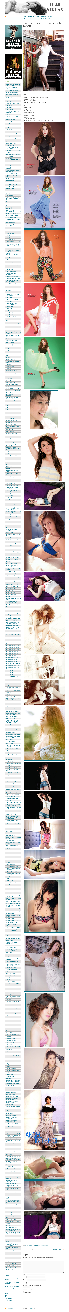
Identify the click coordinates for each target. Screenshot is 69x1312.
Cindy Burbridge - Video (11, 308)
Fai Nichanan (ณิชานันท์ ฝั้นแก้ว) (13, 340)
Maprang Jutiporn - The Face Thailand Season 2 (12, 566)
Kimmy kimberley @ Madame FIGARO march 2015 (12, 517)
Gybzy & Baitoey (9, 392)
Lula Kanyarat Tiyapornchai (12, 547)
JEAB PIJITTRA (9, 461)
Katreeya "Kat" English (11, 495)
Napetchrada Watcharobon (11, 718)
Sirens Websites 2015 (10, 1025)
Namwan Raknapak (10, 701)
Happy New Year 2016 (10, 405)
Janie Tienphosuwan (10, 451)
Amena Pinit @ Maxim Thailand (12, 103)
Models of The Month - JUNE (12, 657)
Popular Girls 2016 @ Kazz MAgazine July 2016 (12, 943)
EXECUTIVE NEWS (10, 338)
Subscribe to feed (10, 16)
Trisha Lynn (8, 1164)
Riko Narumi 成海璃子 (10, 981)
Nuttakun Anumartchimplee (11, 811)
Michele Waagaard (10, 606)
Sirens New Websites (10, 1017)
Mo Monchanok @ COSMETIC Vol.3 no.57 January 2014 (12, 628)
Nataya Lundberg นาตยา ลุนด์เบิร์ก (13, 734)
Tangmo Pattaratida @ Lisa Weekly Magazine (12, 1110)
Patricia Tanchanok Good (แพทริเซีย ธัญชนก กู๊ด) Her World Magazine (13, 1285)
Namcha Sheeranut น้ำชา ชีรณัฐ (13, 690)
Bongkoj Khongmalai (10, 222)
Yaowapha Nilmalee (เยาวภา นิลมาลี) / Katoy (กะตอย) (13, 1230)
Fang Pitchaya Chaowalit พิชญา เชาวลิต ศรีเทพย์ (13, 345)
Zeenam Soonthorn (10, 1269)
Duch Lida (8, 325)
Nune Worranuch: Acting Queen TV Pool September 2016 (13, 805)
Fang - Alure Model (10, 342)
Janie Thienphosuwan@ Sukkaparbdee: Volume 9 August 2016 (13, 448)
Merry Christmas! (9, 590)
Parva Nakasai (9, 853)
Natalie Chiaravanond (10, 727)
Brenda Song (8, 235)
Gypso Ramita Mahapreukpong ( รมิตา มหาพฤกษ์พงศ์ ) (13, 398)
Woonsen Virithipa (10, 1208)
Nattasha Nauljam (9, 743)
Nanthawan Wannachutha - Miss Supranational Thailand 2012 (13, 714)
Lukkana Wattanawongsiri (11, 545)
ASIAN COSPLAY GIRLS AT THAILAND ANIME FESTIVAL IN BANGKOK (13, 160)
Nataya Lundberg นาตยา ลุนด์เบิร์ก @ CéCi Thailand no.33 (13, 737)
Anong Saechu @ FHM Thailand (13, 133)
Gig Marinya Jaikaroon (11, 382)
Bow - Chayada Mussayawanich (13, 228)
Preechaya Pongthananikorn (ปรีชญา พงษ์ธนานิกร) (12, 955)
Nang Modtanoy (9, 706)
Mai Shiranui (8, 561)
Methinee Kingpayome (10, 592)
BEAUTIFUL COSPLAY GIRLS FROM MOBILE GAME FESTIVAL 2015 (13, 198)
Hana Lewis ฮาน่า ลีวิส (10, 401)
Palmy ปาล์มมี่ (9, 831)
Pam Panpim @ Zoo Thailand (12, 833)
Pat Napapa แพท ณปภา (11, 855)
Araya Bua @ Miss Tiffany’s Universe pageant (12, 148)
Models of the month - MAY (11, 661)
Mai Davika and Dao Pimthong (12, 557)
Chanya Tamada (9, 269)
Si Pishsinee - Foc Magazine (12, 1013)
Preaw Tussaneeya (10, 952)
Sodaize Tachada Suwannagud (12, 1034)
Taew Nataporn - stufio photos (12, 1083)
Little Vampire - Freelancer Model (13, 539)
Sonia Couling (9, 1036)
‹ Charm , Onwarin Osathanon (29, 18)
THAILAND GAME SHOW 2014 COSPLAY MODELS (13, 1136)
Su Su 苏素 (8, 1051)
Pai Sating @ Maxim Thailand (12, 823)
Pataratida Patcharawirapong (12, 857)
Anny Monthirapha (10, 131)
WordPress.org (8, 1300)
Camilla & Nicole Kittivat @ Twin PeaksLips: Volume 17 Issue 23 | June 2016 (13, 246)
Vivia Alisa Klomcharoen (11, 1183)
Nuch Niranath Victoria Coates (12, 796)
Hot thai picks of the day (11, 411)
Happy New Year (9, 402)
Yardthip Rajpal (9, 1235)
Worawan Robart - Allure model (12, 1221)
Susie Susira (8, 1072)
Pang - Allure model (10, 840)
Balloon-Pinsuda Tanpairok (11, 186)
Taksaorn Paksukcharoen (11, 1092)
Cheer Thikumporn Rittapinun (35, 1245)
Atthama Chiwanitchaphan (11, 173)
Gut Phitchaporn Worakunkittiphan (13, 390)
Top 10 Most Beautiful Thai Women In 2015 (11, 1162)
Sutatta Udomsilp (9, 1074)
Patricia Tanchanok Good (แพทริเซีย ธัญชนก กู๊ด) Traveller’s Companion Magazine (13, 1278)
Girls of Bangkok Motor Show (12, 384)
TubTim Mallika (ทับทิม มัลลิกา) (12, 1168)
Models (31, 28)
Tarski (37, 1308)
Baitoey (7, 182)
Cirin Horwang (9, 310)
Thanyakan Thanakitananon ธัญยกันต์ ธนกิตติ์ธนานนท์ (13, 1141)
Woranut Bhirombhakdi (11, 1219)
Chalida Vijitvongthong (10, 259)
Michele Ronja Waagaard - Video (13, 604)
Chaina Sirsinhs (9, 257)
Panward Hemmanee (10, 851)
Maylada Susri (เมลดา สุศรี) (12, 586)
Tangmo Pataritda (9, 1104)
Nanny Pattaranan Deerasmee (12, 711)
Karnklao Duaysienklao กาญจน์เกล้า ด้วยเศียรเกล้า (12, 491)
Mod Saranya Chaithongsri (11, 632)
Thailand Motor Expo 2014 (11, 1138)
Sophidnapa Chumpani (11, 1040)
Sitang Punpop (9, 1032)
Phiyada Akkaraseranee (11, 891)
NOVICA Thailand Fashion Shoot (13, 794)
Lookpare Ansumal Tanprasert (12, 541)
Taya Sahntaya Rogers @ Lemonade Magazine (11, 1118)
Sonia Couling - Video (10, 1038)
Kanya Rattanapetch (10, 483)
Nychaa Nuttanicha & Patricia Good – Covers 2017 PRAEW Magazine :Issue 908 (13, 1282)
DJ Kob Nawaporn (10, 320)
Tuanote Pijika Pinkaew (11, 1166)
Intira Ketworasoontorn (11, 424)
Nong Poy (8, 777)
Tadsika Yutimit (9, 1078)
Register (7, 1293)
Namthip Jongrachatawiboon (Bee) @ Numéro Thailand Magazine (13, 699)
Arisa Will (8, 152)
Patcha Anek (8, 859)
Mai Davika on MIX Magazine (12, 559)
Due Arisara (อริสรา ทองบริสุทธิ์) (13, 327)
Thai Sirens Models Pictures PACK (13, 1130)
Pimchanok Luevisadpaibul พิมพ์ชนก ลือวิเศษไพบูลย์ (13, 912)
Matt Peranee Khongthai (11, 581)
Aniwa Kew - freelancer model (12, 121)
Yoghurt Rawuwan (10, 1256)
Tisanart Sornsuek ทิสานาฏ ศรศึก (13, 1156)
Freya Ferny (8, 368)
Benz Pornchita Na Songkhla (12, 213)
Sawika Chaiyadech (10, 1011)
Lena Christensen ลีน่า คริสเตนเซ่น (13, 537)
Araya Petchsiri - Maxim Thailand (13, 150)
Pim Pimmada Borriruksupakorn (13, 903)
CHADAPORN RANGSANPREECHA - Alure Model (12, 254)
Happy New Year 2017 (10, 407)
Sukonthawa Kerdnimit (11, 1059)
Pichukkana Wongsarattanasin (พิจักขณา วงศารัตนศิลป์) (13, 895)
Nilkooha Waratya (9, 761)
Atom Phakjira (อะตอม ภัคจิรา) (12, 165)
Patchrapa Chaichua (10, 864)
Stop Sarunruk (9, 1049)
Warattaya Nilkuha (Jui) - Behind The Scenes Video (13, 1194)
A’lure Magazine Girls (10, 178)
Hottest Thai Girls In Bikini (11, 413)
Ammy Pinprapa (9, 109)
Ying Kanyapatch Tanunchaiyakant (13, 1250)
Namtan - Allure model (10, 696)
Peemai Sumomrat (10, 884)
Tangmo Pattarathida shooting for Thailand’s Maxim (13, 1107)
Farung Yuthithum (9, 348)
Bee (6, 201)
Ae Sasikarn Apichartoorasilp (12, 92)
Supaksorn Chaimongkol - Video (13, 1070)
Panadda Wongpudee (10, 835)
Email (24, 1277)
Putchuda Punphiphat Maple (12, 969)
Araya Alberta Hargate (10, 145)
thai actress (43, 1245)
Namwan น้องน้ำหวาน (10, 704)
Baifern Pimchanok (10, 180)
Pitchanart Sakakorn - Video (12, 920)
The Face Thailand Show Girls (12, 1147)
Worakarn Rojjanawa (10, 1212)
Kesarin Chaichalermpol (11, 499)
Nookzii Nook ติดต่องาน (11, 783)
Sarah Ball (8, 1006)
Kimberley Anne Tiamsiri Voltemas (13, 514)
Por (6, 945)
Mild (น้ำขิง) (8, 615)
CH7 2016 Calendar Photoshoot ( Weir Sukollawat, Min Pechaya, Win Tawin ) (13, 250)
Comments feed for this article (57, 1249)
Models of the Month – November (13, 674)
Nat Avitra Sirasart (10, 724)
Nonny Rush (8, 779)
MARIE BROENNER (10, 571)
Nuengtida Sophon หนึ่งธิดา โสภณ (13, 802)
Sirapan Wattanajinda (10, 1015)
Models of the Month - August (12, 640)
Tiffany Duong (9, 1154)
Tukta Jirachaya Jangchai (11, 1171)
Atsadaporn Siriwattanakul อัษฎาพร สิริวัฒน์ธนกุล (13, 171)
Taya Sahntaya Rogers (11, 1115)
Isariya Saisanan (9, 429)
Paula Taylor (8, 878)
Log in (6, 1295)
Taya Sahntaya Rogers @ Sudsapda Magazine (11, 1121)
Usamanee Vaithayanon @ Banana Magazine (11, 1181)
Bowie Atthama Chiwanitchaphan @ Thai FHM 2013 (13, 232)
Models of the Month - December (13, 645)
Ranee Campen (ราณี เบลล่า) (12, 973)
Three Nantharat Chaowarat (12, 1149)
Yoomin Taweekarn (10, 1258)
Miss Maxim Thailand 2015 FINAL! (13, 620)
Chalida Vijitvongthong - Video (12, 262)
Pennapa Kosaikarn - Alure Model (13, 888)
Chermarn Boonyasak (10, 287)
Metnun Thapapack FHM (11, 594)
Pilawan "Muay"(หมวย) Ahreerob (13, 901)
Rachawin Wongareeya (11, 971)
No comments (43, 28)
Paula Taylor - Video (10, 880)
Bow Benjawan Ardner (10, 230)
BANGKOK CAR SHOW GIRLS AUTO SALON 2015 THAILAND (13, 189)
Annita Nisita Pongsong (11, 129)
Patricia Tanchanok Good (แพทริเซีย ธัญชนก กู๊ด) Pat (13, 869)
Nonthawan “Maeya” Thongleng (12, 781)
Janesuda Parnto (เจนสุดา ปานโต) (13, 442)
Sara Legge (8, 999)
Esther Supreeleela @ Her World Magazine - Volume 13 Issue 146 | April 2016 (13, 332)
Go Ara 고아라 (9, 386)
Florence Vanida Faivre (11, 359)
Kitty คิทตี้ (8, 520)
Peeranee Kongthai (10, 887)
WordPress (31, 1308)
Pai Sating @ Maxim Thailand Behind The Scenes (12, 826)
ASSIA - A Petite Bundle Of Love (13, 163)
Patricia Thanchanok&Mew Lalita (13, 871)
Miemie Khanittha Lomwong (12, 613)
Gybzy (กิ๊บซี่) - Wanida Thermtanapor (10, 395)
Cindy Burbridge (9, 306)
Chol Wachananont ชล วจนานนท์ (13, 292)
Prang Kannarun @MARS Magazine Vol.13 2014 (11, 950)
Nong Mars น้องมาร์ (10, 775)
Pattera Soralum (9, 876)
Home (24, 16)
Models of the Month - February (12, 647)
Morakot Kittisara (9, 682)
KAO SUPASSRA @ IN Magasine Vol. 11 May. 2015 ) (13, 488)
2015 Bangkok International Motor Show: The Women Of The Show (13, 85)
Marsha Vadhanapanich (11, 573)
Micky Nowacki (9, 611)
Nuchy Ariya (8, 800)
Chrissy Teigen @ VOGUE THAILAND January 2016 (11, 304)
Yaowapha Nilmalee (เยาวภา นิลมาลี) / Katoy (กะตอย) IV (13, 1233)
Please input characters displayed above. (32, 1285)
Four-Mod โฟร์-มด (10, 366)
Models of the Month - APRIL (12, 638)
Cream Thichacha (9, 312)
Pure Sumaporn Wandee (11, 967)
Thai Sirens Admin (36, 28)
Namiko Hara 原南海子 (11, 692)
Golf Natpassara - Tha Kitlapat (12, 388)
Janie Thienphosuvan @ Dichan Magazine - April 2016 (13, 445)
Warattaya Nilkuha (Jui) (11, 1192)
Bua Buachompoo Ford (11, 239)
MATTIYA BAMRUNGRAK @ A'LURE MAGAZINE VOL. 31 (12, 584)
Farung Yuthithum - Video (11, 350)
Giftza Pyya (8, 380)
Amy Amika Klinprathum (11, 114)
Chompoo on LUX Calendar (12, 299)
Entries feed (7, 1296)
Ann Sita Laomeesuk (10, 125)
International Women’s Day (11, 420)
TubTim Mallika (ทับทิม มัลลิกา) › (45, 18)
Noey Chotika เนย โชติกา (11, 767)
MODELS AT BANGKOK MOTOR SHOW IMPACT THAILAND (13, 635)
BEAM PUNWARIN (10, 195)
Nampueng (8, 694)
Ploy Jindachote (9, 933)
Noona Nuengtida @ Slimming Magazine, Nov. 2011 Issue (12, 792)
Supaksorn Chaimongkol (11, 1068)
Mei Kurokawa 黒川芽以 (11, 588)
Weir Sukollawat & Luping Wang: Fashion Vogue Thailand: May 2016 (13, 1201)
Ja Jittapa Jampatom (10, 431)
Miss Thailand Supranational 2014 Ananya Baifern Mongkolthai (13, 623)
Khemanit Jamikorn (10, 501)
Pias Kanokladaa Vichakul (11, 893)
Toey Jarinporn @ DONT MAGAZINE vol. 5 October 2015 (13, 1159)
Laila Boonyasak (9, 532)
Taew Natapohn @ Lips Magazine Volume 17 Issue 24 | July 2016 (13, 1081)
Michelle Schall (9, 609)
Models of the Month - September (13, 670)
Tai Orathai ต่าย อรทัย (10, 1085)
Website (25, 1279)
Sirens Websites (9, 1021)
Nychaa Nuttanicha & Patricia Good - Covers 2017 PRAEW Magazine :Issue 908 (12, 817)
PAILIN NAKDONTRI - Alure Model (13, 829)
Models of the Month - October (12, 665)
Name (24, 1274)
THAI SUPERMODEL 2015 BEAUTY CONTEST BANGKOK (13, 1133)
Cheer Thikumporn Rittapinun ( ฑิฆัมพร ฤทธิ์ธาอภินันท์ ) (12, 281)
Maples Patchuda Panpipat (11, 563)
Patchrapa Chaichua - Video (12, 866)
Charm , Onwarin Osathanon (12, 276)
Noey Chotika (9, 765)
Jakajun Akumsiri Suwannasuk (12, 436)
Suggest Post (43, 16)
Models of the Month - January (12, 651)
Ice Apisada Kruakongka (11, 415)
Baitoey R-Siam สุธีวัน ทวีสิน (12, 184)
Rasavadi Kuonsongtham (11, 975)
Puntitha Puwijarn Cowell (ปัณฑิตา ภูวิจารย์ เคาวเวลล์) (13, 965)
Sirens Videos (36, 16)
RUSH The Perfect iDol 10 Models (13, 987)
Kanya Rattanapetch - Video (12, 485)
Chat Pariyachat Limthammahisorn (13, 278)
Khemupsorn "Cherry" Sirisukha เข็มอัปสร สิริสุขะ (13, 504)
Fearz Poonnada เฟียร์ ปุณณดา (12, 352)
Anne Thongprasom (10, 127)
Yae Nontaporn (9, 1225)
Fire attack (8, 357)
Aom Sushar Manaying (11, 138)
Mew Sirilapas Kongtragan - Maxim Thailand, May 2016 (12, 602)
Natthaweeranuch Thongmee (12, 750)
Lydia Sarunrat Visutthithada (12, 550)
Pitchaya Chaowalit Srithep (11, 922)
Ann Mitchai (8, 123)
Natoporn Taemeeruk (10, 741)
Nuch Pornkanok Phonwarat (12, 798)
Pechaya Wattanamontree (11, 882)
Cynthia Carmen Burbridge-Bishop (13, 316)
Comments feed (8, 1298)
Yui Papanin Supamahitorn (11, 1263)
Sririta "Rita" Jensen (10, 1042)
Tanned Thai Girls (9, 1113)
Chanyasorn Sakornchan (11, 271)
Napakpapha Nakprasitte (11, 716)
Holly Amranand (9, 409)
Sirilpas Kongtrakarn (10, 1027)
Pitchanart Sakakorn (10, 918)
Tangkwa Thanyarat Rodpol (12, 1096)
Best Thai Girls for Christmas (12, 215)
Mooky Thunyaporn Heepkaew (12, 680)
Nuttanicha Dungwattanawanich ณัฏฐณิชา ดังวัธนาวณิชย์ (13, 813)
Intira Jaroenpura (9, 422)
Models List (29, 16)
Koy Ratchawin (9, 522)
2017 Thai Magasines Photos (12, 90)
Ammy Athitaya (9, 107)
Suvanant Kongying (10, 1076)
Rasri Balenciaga (9, 977)
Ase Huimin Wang (9, 156)
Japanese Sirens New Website (12, 455)
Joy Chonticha (9, 466)
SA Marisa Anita (9, 989)
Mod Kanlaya (8, 630)
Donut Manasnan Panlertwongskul (13, 323)
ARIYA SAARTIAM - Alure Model (13, 154)
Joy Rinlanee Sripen (10, 468)
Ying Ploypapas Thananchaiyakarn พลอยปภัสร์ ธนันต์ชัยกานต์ (13, 1253)
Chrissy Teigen (9, 301)
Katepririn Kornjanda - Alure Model (13, 493)
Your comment (26, 1260)
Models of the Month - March (12, 659)
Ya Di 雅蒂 (8, 1223)
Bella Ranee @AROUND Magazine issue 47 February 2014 (13, 211)
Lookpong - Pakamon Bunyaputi (13, 543)
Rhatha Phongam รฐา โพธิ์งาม (12, 979)
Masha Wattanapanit (10, 575)
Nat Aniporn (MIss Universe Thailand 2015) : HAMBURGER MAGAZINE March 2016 (12, 721)
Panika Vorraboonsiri (10, 848)
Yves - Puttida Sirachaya (11, 1267)
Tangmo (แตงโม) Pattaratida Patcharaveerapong (12, 1099)
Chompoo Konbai (9, 297)
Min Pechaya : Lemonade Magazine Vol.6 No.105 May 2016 (13, 617)
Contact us (50, 16)
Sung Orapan (8, 1061)
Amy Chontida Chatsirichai (11, 119)
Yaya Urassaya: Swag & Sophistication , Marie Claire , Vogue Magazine (12, 1244)
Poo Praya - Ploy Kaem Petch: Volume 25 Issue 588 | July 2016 (13, 937)
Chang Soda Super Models (11, 263)
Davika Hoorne (9, 318)
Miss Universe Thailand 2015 (12, 625)
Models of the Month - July (11, 655)
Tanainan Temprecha (10, 1094)
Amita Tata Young (9, 105)
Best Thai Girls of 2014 (11, 217)
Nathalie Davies (9, 739)
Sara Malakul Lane (10, 1004)
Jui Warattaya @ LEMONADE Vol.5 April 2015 (12, 471)
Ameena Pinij (8, 101)
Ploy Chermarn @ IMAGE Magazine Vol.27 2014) (11, 930)
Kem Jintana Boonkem (11, 497)
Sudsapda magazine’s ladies (12, 1053)
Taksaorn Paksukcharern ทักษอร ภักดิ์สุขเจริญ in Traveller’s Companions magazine (13, 1089)
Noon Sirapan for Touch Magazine (13, 789)
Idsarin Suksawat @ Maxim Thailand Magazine (12, 418)
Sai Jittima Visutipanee (11, 991)
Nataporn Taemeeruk (10, 732)
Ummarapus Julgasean (11, 1172)
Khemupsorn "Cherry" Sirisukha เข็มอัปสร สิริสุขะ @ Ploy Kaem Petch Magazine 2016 (13, 508)
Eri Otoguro (8, 329)
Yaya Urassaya (9, 1238)
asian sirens (27, 1245)
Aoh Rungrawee (9, 136)
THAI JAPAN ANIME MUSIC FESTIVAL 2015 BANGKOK (12, 1124)
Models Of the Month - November (13, 663)
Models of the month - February (12, 649)
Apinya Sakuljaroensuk (11, 143)
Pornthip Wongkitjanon (11, 947)
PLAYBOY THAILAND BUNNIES (13, 927)
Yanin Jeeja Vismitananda (11, 1227)
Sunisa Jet (8, 1066)
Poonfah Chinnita (9, 940)
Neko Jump (8, 752)
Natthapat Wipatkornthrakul (12, 748)
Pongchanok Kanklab (10, 935)
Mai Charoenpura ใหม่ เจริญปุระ (13, 552)
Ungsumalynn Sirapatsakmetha (12, 1175)
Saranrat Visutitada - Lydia (11, 1008)
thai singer (47, 1245)
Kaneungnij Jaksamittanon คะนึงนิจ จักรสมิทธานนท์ (13, 477)
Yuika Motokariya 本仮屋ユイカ (12, 1265)
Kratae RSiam (9, 524)
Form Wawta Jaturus (10, 364)
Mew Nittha (8, 596)
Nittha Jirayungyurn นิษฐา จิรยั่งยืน (13, 763)
